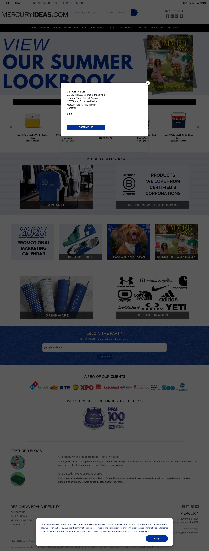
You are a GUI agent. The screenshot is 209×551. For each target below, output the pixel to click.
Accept (157, 538)
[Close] (147, 83)
